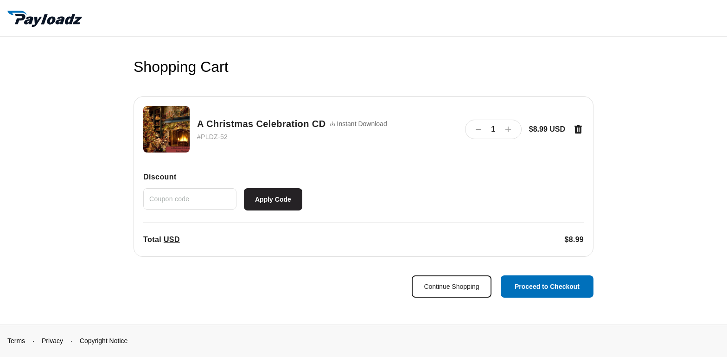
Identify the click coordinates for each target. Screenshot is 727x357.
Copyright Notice (104, 340)
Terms (16, 340)
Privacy (52, 340)
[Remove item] (578, 129)
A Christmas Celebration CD (261, 124)
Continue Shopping (451, 286)
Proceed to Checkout (547, 286)
